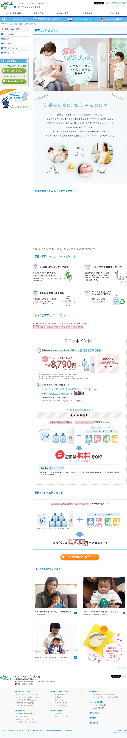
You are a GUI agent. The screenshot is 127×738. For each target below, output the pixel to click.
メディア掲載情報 (96, 702)
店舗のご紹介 (57, 711)
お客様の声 (94, 691)
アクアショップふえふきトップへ (12, 730)
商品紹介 (6, 39)
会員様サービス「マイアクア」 (28, 722)
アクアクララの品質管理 (25, 703)
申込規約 (69, 730)
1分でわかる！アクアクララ (27, 694)
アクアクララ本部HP (119, 3)
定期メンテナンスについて (26, 719)
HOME (2, 24)
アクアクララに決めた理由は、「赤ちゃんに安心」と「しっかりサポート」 (101, 613)
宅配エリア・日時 (61, 716)
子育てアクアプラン (10, 48)
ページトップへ (121, 668)
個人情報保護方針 (54, 730)
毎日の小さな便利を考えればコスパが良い (52, 657)
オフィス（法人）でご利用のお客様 (105, 697)
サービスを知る (8, 34)
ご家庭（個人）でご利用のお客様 (104, 694)
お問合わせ (94, 723)
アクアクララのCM (99, 705)
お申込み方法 (95, 713)
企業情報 (58, 714)
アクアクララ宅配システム (26, 700)
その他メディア (98, 708)
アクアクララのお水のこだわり (28, 697)
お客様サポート (20, 711)
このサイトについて (36, 730)
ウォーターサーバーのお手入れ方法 (29, 714)
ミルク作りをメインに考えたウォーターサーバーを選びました (53, 613)
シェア (107, 3)
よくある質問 (22, 716)
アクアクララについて (22, 691)
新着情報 (93, 718)
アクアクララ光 (8, 53)
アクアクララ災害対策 (25, 706)
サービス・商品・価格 (14, 24)
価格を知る (7, 43)
